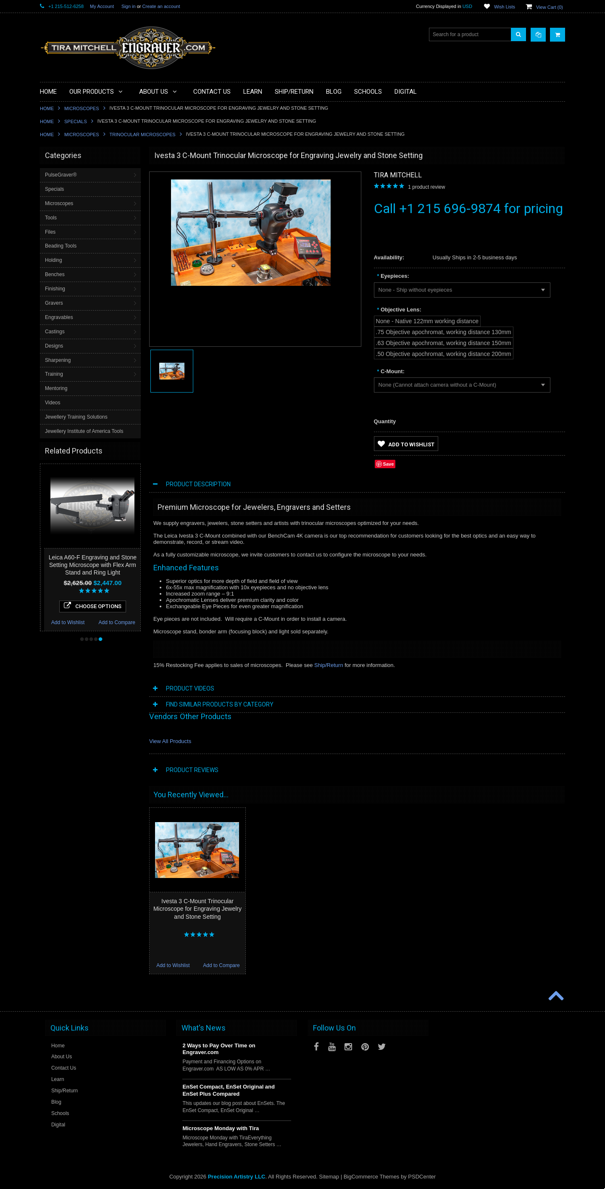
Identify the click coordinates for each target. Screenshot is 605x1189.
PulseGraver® (61, 175)
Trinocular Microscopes (143, 134)
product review (426, 187)
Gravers (54, 303)
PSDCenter (422, 1176)
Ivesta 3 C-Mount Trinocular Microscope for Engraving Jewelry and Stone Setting (197, 909)
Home (47, 108)
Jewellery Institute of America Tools (84, 431)
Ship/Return (328, 665)
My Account (102, 6)
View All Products (170, 741)
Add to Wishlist (87, 622)
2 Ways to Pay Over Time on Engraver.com (218, 1049)
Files (50, 232)
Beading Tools (60, 246)
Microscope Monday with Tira (220, 1128)
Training (54, 374)
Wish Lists (504, 6)
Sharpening (58, 360)
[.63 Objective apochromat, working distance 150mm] (443, 342)
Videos (52, 403)
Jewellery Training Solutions (76, 417)
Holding (53, 260)
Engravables (59, 317)
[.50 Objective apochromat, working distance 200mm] (443, 353)
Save (388, 464)
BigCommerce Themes (372, 1176)
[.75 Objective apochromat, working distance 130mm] (443, 332)
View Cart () (549, 7)
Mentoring (56, 388)
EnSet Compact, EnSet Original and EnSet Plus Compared (228, 1090)
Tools (51, 218)
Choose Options (112, 605)
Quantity (385, 421)
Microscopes (81, 108)
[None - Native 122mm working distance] (427, 321)
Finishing (55, 289)
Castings (55, 332)
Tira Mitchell (398, 175)
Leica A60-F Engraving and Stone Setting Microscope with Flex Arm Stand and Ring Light (112, 565)
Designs (54, 346)
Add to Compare (136, 622)
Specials (75, 121)
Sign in (128, 6)
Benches (55, 274)
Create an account (161, 6)
